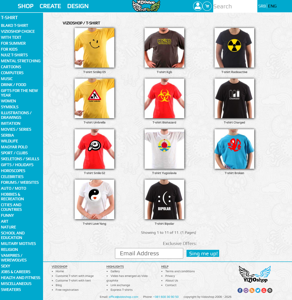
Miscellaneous (16, 283)
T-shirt (9, 17)
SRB (262, 6)
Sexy (5, 266)
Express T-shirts (122, 289)
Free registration (67, 289)
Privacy (170, 276)
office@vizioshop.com (123, 296)
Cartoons (11, 66)
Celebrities (12, 176)
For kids (9, 49)
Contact (171, 285)
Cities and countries (11, 207)
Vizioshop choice (18, 31)
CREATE (50, 6)
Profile (197, 6)
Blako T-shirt (14, 25)
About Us (171, 280)
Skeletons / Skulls (20, 158)
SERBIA (7, 135)
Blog (59, 285)
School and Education (12, 235)
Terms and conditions (180, 271)
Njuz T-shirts (14, 55)
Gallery (115, 271)
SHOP (25, 6)
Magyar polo (14, 147)
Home (60, 271)
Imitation (10, 123)
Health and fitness (20, 277)
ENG (272, 6)
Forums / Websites (20, 182)
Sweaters (11, 289)
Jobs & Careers (15, 271)
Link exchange (120, 285)
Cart (207, 6)
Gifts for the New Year (19, 93)
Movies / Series (16, 129)
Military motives (18, 243)
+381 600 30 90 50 (166, 296)
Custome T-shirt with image (75, 276)
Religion (9, 249)
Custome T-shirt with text (73, 280)
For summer (13, 43)
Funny (7, 215)
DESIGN (78, 6)
